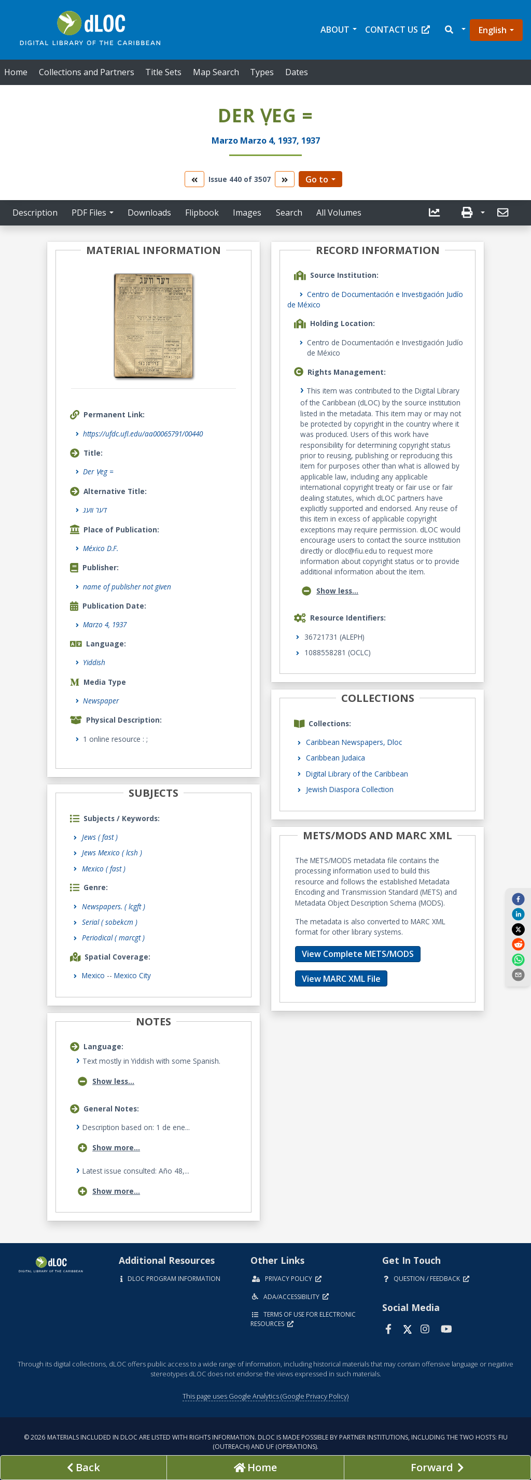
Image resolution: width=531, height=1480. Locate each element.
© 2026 (266, 1442)
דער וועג (95, 510)
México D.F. (100, 548)
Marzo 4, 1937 (105, 624)
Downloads (149, 212)
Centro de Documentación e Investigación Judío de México (375, 299)
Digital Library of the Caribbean (357, 774)
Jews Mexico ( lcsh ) (112, 852)
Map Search (216, 72)
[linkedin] (518, 914)
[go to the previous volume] (194, 179)
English (493, 30)
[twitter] (518, 929)
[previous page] (83, 1467)
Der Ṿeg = (98, 471)
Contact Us (397, 29)
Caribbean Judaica (335, 758)
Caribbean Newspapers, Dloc (354, 742)
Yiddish (94, 662)
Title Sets (163, 72)
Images (247, 212)
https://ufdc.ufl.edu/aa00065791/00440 (143, 434)
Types (262, 72)
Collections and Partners (86, 72)
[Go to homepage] (255, 1467)
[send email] (518, 974)
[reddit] (518, 944)
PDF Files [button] (89, 212)
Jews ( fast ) (100, 837)
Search (289, 212)
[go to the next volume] (285, 179)
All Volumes (338, 212)
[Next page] (437, 1467)
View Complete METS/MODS (358, 954)
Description (35, 212)
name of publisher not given (127, 586)
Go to (316, 179)
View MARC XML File (341, 978)
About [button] (335, 29)
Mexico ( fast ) (103, 868)
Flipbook (202, 212)
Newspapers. (113, 906)
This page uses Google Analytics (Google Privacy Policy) (265, 1396)
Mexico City (132, 975)
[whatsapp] (518, 959)
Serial (109, 922)
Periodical (113, 937)
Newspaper (101, 701)
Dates (296, 72)
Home (15, 72)
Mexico (93, 975)
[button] (454, 29)
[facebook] (518, 899)
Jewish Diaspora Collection (350, 789)
